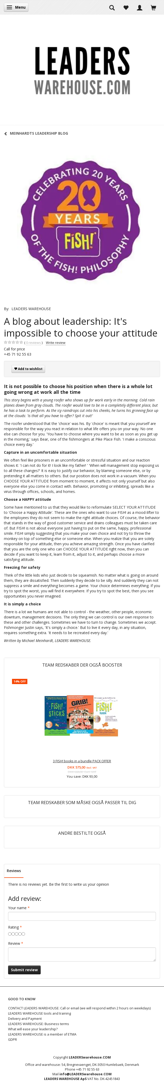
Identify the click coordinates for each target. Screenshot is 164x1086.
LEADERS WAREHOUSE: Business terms (38, 1024)
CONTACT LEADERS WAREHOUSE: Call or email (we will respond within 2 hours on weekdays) (79, 1008)
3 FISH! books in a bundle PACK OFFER (82, 761)
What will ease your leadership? (33, 1029)
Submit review (24, 969)
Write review (55, 342)
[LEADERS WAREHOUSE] (82, 70)
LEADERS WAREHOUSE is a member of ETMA (42, 1034)
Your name (17, 907)
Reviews (14, 870)
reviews (33, 342)
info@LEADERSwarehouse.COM (85, 1074)
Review (14, 943)
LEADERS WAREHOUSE (31, 308)
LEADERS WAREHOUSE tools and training (39, 1013)
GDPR (12, 1039)
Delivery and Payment (25, 1018)
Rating (13, 927)
